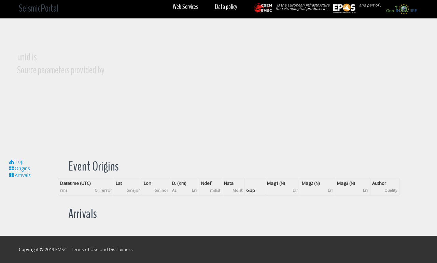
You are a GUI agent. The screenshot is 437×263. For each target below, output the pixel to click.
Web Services (185, 6)
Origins (19, 168)
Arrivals (20, 175)
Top (16, 161)
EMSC (61, 249)
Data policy (226, 6)
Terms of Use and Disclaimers (102, 249)
